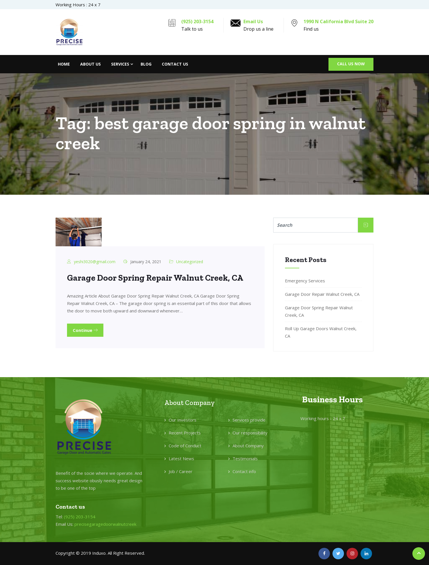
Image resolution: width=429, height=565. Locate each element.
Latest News (181, 458)
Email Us (253, 21)
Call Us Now (351, 63)
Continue (85, 330)
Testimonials (245, 458)
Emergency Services (305, 281)
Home (64, 64)
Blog (146, 64)
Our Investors (182, 420)
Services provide (249, 420)
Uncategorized (189, 261)
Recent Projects (185, 433)
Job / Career (180, 471)
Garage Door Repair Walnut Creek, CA (322, 294)
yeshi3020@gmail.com (94, 261)
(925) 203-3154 (197, 21)
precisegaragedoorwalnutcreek (105, 524)
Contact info (244, 471)
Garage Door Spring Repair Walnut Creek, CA (155, 278)
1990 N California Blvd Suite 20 (338, 21)
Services (120, 64)
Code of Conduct (185, 445)
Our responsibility (250, 433)
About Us (90, 64)
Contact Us (175, 64)
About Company (248, 445)
